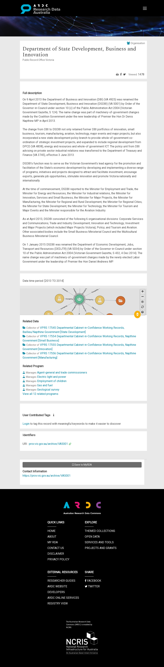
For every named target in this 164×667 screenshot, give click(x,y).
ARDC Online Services (63, 597)
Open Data (92, 536)
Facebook (93, 580)
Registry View (57, 603)
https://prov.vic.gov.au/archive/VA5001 (47, 475)
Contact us (55, 548)
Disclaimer (55, 553)
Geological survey (48, 389)
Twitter (92, 586)
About (51, 536)
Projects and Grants (101, 548)
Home (51, 531)
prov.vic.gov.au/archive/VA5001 (48, 443)
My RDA (52, 542)
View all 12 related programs (40, 394)
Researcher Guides (61, 580)
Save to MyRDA (82, 464)
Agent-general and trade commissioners (62, 372)
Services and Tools (99, 542)
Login (26, 423)
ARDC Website (57, 586)
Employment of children (51, 381)
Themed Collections (100, 531)
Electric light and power (51, 376)
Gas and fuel (45, 385)
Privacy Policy (58, 559)
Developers (56, 592)
